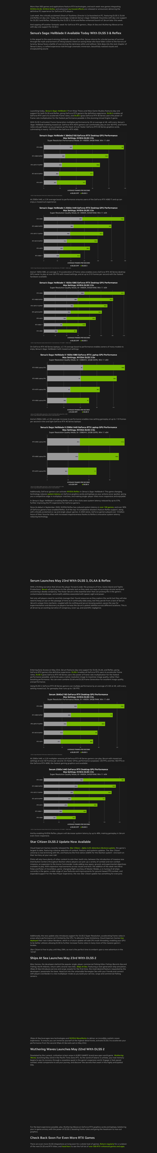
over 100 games (107, 507)
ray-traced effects (76, 9)
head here (66, 1146)
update (92, 848)
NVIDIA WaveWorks (78, 1038)
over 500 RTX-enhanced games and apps (106, 1146)
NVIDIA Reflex (49, 9)
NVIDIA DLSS (36, 9)
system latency (54, 494)
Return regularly (107, 1144)
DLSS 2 (110, 113)
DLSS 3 (77, 115)
